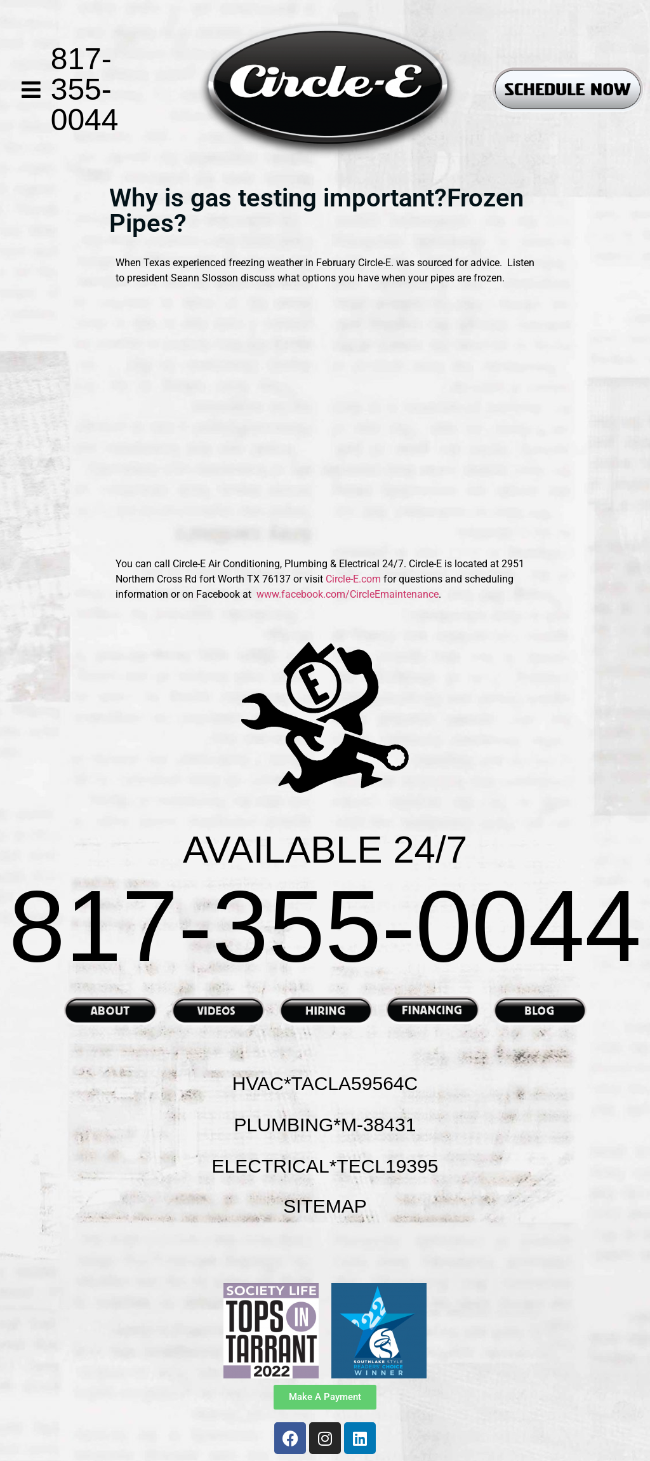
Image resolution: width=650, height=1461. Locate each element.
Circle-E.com (354, 579)
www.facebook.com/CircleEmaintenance (347, 594)
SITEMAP (325, 1205)
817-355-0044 (85, 89)
